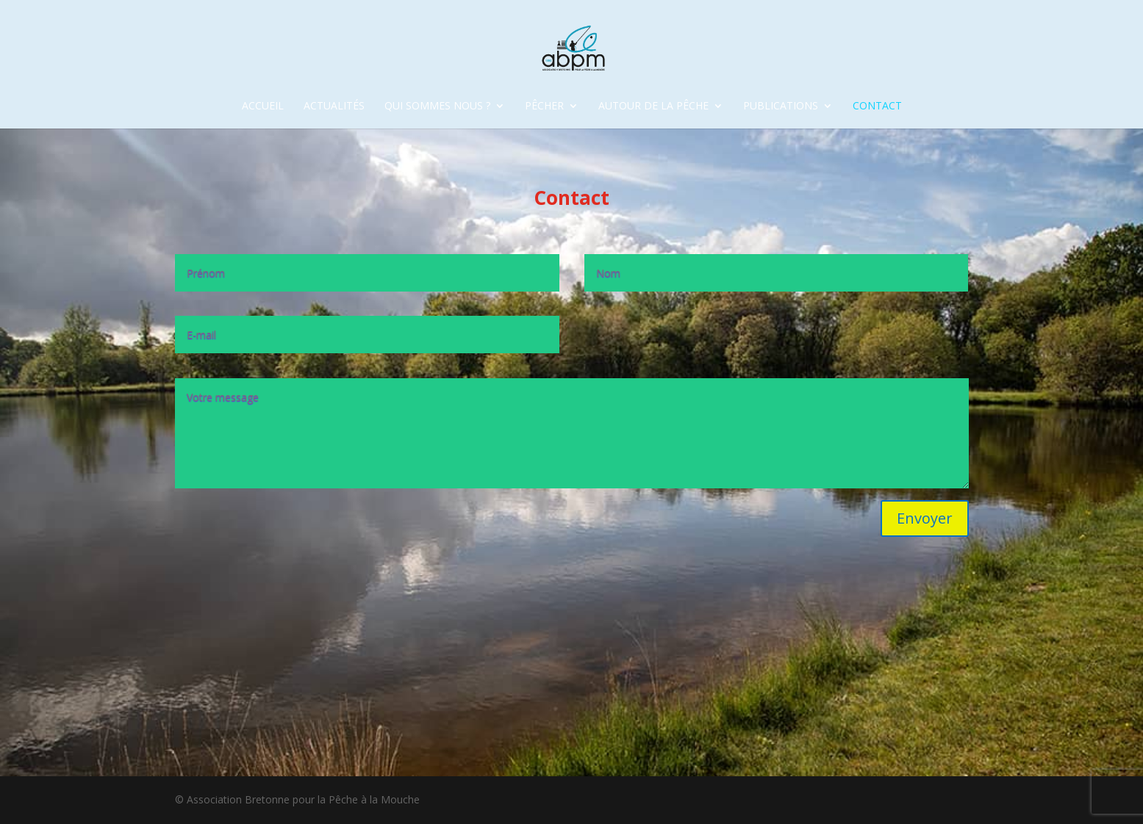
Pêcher (544, 106)
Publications (780, 106)
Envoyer (925, 518)
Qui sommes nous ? (437, 106)
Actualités (334, 106)
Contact (877, 106)
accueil (263, 106)
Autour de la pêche (653, 106)
